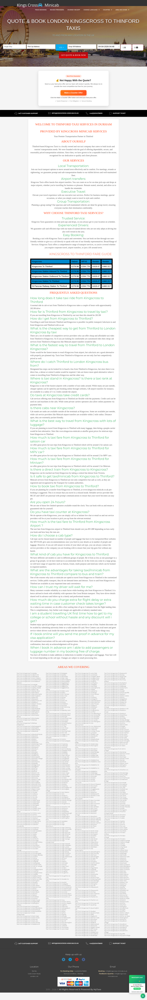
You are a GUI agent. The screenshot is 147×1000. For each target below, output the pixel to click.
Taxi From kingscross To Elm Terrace (57, 694)
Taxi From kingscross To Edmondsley (58, 681)
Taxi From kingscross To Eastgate (56, 673)
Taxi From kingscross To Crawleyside (28, 863)
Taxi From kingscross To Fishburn (56, 729)
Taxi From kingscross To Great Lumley (58, 768)
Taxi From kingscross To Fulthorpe (57, 745)
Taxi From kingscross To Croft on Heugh (29, 866)
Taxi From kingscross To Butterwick (28, 787)
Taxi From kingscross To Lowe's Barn (86, 728)
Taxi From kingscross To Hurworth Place (59, 895)
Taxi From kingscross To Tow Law (114, 826)
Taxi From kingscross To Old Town (86, 855)
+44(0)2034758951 (95, 113)
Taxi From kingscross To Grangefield (57, 758)
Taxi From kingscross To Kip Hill (56, 921)
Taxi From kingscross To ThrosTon (115, 815)
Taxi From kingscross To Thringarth (115, 810)
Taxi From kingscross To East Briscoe (28, 909)
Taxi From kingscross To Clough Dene (29, 821)
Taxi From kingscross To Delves (27, 889)
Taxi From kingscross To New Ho (85, 802)
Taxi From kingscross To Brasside (27, 763)
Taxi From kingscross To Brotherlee (28, 776)
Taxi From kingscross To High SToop (57, 852)
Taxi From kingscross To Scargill (114, 691)
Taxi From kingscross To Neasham (86, 792)
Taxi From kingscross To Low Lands (86, 720)
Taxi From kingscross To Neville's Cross (87, 795)
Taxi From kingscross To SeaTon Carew (116, 696)
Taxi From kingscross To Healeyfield (57, 811)
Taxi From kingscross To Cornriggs (28, 840)
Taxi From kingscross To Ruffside (114, 678)
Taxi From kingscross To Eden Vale (57, 678)
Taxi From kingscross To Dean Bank (28, 885)
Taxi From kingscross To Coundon (27, 852)
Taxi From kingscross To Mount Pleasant (88, 784)
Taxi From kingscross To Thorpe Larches (117, 805)
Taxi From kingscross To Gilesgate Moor (58, 750)
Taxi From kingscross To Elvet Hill (56, 700)
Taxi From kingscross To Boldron (27, 741)
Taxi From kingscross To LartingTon (86, 683)
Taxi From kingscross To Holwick (56, 864)
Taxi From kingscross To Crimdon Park (29, 864)
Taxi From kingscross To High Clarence (58, 827)
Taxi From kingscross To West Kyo (115, 871)
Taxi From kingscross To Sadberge (115, 686)
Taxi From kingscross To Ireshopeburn (58, 908)
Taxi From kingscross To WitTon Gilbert (116, 913)
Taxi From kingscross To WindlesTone (116, 908)
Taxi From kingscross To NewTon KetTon (88, 823)
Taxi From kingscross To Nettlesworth (87, 794)
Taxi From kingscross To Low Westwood (87, 726)
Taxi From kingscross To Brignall (27, 770)
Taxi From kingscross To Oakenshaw (86, 842)
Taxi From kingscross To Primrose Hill (87, 903)
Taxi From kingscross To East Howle (28, 917)
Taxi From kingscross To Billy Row (27, 713)
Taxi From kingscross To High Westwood (59, 856)
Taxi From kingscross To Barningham (28, 696)
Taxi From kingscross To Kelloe (55, 911)
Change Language (91, 10)
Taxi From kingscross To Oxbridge (86, 864)
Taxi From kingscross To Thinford (114, 802)
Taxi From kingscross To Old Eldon (86, 847)
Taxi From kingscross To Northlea (85, 835)
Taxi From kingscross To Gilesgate (56, 752)
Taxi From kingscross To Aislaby (27, 673)
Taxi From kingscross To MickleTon (86, 753)
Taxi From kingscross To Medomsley (86, 744)
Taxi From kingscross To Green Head (57, 773)
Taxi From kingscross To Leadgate (86, 684)
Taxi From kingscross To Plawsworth (86, 890)
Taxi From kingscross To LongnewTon (87, 710)
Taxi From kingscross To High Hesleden (58, 845)
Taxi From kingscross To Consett (27, 832)
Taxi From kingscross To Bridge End (28, 765)
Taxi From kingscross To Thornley (114, 803)
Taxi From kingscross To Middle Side (86, 755)
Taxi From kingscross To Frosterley (57, 744)
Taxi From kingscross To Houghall (56, 871)
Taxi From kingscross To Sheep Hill (115, 702)
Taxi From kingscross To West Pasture (116, 874)
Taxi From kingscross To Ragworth (86, 916)
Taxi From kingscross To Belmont (27, 707)
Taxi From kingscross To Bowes (27, 750)
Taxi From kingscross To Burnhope (28, 781)
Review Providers (57, 10)
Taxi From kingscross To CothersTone (28, 847)
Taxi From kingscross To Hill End (56, 858)
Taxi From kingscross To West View (115, 881)
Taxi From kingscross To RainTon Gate (87, 917)
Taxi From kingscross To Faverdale (57, 721)
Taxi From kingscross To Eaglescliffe (28, 901)
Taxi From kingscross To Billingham (28, 712)
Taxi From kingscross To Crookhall (27, 871)
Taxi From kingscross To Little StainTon (87, 702)
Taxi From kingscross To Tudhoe (114, 844)
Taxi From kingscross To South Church (116, 729)
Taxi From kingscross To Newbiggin (86, 810)
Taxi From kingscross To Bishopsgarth (29, 726)
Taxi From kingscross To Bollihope (27, 742)
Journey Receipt (73, 10)
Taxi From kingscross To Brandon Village (30, 758)
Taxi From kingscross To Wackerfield (115, 852)
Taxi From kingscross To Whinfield (115, 893)
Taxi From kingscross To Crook (26, 868)
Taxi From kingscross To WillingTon (115, 906)
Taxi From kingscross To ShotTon (114, 723)
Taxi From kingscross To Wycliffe (114, 934)
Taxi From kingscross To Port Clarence (87, 893)
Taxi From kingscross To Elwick (56, 702)
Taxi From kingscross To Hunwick (56, 892)
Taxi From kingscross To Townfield (115, 831)
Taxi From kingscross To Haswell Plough (58, 800)
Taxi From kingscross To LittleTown (86, 707)
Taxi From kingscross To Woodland (115, 927)
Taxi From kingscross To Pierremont (86, 882)
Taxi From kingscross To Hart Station (57, 792)
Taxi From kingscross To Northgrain (86, 834)
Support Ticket (119, 113)
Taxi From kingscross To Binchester (28, 718)
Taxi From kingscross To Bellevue (27, 705)
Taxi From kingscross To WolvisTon (115, 919)
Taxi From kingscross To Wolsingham (116, 917)
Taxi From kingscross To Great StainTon (58, 770)
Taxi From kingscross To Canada (27, 792)
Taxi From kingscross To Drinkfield (28, 897)
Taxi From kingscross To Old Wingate (87, 856)
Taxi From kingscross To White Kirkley (116, 897)
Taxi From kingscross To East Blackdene (29, 908)
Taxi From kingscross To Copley (27, 834)
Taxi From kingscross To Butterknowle (29, 786)
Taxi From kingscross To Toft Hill (114, 823)
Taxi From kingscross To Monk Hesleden (88, 774)
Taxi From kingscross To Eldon (55, 692)
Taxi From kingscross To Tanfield (114, 790)
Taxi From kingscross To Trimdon (114, 839)
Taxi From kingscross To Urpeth (114, 848)
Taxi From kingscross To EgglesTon (57, 686)
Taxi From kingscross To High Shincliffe (58, 850)
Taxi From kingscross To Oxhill (84, 866)
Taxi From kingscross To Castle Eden (28, 802)
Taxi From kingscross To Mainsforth (86, 736)
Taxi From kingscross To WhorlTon (115, 905)
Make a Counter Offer (73, 93)
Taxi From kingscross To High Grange (58, 839)
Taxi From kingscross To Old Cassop (86, 844)
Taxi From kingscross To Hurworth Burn (58, 893)
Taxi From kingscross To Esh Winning (58, 707)
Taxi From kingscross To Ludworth (86, 729)
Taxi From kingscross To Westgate (115, 885)
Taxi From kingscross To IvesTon (56, 909)
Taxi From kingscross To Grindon (56, 778)
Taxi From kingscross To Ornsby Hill (86, 858)
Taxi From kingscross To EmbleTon (57, 704)
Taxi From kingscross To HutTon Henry (58, 901)
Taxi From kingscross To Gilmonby (57, 753)
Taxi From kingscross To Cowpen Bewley (30, 855)
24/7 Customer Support (28, 113)
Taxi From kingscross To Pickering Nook (88, 879)
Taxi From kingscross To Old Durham (87, 845)
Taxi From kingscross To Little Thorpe (87, 704)
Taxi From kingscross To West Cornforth (117, 869)
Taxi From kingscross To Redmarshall (87, 924)
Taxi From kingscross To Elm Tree (56, 696)
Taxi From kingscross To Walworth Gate (117, 856)
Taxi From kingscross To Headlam (56, 810)
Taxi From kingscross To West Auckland (117, 864)
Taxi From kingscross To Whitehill (115, 900)
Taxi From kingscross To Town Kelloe (116, 829)
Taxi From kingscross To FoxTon (56, 739)
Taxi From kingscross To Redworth (86, 926)
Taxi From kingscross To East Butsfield (29, 911)
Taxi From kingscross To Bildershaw (28, 710)
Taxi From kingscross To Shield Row (115, 715)
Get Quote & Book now (73, 55)
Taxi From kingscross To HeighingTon (58, 816)
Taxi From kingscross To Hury (55, 900)
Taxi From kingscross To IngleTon (56, 905)
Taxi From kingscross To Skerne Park (116, 725)
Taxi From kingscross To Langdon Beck (87, 676)
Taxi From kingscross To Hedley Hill (57, 815)
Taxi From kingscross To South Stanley (116, 739)
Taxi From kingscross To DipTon (27, 895)
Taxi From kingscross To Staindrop (115, 752)
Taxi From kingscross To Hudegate (57, 884)
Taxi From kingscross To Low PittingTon (87, 721)
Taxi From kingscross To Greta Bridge (58, 776)
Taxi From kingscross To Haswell (56, 802)
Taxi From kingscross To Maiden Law (86, 734)
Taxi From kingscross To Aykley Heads (29, 688)
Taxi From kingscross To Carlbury (27, 794)
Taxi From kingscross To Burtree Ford (29, 784)
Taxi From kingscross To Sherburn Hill (116, 708)
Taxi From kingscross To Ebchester (57, 676)
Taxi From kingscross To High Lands (57, 847)
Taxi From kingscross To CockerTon (28, 827)
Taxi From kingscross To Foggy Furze (57, 734)
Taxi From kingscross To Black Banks (28, 729)
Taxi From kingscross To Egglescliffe (57, 684)
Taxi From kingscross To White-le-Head (116, 898)
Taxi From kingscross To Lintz (84, 696)
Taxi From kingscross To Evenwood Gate (59, 718)
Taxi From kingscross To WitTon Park (116, 914)
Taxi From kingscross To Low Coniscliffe (87, 715)
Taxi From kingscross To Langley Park (87, 680)
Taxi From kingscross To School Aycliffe (116, 692)
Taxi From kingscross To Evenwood (57, 720)
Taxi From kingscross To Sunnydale (115, 786)
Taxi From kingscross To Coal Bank (28, 823)
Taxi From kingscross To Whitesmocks (116, 901)
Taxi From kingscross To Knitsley (56, 924)
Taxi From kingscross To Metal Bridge (87, 752)
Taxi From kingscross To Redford (85, 922)
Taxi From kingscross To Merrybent (86, 749)
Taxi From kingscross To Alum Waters (29, 678)
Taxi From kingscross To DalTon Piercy (29, 877)
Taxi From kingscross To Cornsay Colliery (29, 842)
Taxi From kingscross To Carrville (27, 797)
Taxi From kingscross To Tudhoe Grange (117, 840)
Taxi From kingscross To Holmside (57, 863)
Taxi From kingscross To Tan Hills (114, 787)
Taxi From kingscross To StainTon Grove (117, 753)
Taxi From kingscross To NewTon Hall (87, 821)
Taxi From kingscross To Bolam (27, 739)
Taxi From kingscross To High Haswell (58, 844)
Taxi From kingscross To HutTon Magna (58, 903)
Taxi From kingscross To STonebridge (116, 773)
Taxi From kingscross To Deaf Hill (27, 884)
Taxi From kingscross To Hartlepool (57, 797)
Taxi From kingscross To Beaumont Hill (29, 700)
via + (61, 47)
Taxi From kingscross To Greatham (57, 771)
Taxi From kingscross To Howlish (56, 882)
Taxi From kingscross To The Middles (116, 798)
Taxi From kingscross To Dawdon (27, 882)
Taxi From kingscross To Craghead (28, 860)
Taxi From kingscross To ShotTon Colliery (117, 721)
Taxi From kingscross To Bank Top (27, 689)
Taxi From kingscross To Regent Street (87, 927)
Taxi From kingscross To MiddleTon (86, 771)
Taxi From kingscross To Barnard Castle (29, 694)
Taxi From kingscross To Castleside (28, 803)
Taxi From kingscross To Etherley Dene (58, 713)
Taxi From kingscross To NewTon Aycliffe (88, 818)
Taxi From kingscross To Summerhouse (117, 778)
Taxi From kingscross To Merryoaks (86, 750)
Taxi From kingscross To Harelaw (56, 784)
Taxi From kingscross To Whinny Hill (115, 895)
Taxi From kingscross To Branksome (28, 762)
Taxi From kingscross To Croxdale (27, 874)
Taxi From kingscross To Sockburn (115, 728)
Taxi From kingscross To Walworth (115, 858)
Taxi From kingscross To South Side (115, 737)
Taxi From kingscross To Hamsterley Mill (58, 779)
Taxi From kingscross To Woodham (115, 924)
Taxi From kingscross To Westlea (114, 887)
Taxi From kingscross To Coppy (26, 835)
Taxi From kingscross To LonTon (85, 712)
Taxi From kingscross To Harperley (57, 786)
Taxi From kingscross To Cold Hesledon (29, 831)
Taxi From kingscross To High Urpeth (58, 855)
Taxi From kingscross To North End (86, 832)
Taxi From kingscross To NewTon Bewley (88, 819)
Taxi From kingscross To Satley (114, 689)
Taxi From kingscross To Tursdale (114, 845)
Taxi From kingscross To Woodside (115, 929)
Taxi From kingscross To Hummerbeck (58, 885)
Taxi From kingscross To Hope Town (57, 866)
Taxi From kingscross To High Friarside (58, 837)
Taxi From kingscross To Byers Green (28, 789)
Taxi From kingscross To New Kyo (85, 805)
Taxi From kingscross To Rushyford (115, 683)
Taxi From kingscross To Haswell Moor (58, 798)
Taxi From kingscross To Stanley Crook (116, 758)
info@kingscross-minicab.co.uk (65, 113)
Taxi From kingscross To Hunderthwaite (58, 889)
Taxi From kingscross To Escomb (56, 705)
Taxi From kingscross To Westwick (115, 889)
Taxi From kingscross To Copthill (27, 837)
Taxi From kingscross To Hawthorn (57, 808)
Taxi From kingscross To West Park (115, 872)
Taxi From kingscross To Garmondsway (58, 749)
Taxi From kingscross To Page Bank (86, 868)
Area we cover (122, 10)
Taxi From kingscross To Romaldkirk (86, 934)
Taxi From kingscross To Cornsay (27, 844)
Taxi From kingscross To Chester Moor (29, 808)
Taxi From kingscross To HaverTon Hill (58, 807)
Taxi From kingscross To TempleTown (116, 794)
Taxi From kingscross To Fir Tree (56, 726)
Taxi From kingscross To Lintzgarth (86, 699)
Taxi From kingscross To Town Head (115, 827)
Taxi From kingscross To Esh (55, 708)
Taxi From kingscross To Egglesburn (57, 683)
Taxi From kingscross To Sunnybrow (115, 784)
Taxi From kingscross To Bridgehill (28, 766)
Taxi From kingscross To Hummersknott (58, 887)
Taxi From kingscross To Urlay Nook (115, 847)
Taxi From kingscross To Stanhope (115, 757)
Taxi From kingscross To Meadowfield (87, 739)
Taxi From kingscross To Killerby (56, 914)
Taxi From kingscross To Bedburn (27, 702)
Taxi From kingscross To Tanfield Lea (116, 789)
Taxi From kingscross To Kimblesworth (58, 917)
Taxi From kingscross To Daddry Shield (29, 876)
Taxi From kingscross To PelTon (85, 872)
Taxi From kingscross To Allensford (28, 676)
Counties (107, 10)
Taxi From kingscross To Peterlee (85, 876)
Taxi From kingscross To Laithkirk (56, 926)
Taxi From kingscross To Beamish (27, 697)
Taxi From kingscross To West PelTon (116, 876)
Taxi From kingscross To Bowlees (27, 752)
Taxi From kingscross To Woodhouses (116, 926)
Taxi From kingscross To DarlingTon (28, 881)
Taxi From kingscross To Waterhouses (116, 861)
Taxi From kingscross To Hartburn (56, 795)
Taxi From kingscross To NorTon (85, 837)
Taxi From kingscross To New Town (86, 808)
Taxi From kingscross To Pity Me (85, 885)
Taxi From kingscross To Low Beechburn (88, 713)
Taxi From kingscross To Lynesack (86, 733)
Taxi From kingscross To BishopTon (28, 728)
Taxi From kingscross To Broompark (28, 774)
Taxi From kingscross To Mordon (85, 778)
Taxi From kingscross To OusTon (85, 860)
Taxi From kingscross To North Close (86, 831)
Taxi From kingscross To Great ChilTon (58, 766)
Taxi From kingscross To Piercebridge (87, 881)
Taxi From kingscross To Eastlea (56, 675)
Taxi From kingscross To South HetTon (116, 733)
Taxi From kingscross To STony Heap (115, 774)
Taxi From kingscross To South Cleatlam (117, 731)
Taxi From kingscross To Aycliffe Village (29, 686)
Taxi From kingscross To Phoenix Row (87, 877)
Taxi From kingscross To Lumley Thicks (87, 731)
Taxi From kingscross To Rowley (114, 675)
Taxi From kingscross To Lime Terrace (87, 694)
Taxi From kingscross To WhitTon (114, 903)
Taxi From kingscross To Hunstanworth (58, 890)
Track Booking (41, 10)
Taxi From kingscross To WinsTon (114, 911)
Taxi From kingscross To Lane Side (86, 673)
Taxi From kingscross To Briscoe (27, 771)
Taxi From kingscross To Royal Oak (115, 676)
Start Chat (137, 988)
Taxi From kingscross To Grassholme (57, 760)
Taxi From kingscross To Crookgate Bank (30, 869)
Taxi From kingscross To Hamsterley (57, 781)
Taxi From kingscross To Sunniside (115, 782)
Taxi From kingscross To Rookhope (86, 935)
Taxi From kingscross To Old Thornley (87, 853)
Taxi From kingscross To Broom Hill (28, 773)
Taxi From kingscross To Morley (85, 779)
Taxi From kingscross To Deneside (27, 890)
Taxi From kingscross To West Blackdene (117, 866)
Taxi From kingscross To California (27, 790)
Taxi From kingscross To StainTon (114, 755)
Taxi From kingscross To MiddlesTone (87, 760)
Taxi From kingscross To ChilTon (27, 815)
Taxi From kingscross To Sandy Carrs (115, 688)
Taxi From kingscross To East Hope (28, 916)
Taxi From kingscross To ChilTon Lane (29, 813)
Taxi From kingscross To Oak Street (86, 839)
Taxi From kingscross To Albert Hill (28, 675)
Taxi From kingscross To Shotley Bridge (116, 720)
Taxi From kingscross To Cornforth (27, 839)
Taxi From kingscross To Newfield (85, 811)
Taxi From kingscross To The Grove (115, 797)
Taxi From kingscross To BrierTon (27, 768)
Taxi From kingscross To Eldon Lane (57, 691)
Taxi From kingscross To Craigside (27, 861)
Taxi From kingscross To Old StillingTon (87, 852)
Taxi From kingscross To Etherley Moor (58, 715)
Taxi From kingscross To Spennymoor (116, 742)
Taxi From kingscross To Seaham (114, 694)
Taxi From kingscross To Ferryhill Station (59, 723)
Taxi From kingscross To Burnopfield (28, 782)
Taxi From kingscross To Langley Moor (87, 678)
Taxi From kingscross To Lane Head (57, 929)
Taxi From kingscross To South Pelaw (116, 736)
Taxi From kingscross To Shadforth (115, 700)
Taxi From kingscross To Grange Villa (57, 757)
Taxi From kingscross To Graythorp (57, 763)
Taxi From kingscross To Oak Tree (85, 840)
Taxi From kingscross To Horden (56, 868)
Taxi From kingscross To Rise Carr (85, 930)
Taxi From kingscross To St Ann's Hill (115, 744)
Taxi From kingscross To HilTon (56, 860)
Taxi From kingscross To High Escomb (58, 832)
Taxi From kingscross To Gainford (56, 747)
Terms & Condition (70, 974)
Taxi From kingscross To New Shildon (87, 807)
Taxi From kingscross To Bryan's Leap (28, 779)
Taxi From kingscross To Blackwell (27, 737)
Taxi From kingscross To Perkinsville (86, 874)
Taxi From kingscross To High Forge (57, 835)
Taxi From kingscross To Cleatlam (27, 818)
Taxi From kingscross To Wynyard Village (117, 935)
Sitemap (80, 974)
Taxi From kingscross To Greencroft (57, 774)
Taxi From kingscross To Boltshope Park (29, 744)
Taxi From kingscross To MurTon (85, 790)
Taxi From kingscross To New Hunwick (87, 803)
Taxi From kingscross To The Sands (115, 800)
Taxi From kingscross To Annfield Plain (29, 680)
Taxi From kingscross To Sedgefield (115, 699)
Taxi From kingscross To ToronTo (114, 824)
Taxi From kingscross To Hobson (56, 861)
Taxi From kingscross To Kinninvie (56, 919)
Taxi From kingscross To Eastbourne (28, 924)
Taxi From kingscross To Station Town (116, 763)
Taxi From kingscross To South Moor (115, 734)
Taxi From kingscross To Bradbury (27, 753)
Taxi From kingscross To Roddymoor (86, 932)
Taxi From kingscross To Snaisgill (114, 726)
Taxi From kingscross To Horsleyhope (58, 869)
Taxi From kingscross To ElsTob (56, 697)
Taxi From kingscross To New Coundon (87, 800)
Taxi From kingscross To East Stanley (28, 922)
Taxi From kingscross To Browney (27, 778)
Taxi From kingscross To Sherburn (115, 713)
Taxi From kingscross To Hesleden (57, 821)
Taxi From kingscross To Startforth (115, 762)
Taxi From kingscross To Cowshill (27, 856)
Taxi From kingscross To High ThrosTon (58, 853)
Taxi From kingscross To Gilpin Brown (58, 755)
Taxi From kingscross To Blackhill (27, 736)
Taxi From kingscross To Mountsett (86, 786)
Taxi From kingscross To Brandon (27, 760)
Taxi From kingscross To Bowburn (27, 749)
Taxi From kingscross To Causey (27, 807)
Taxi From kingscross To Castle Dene (28, 800)
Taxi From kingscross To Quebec (85, 911)
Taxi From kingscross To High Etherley (58, 834)
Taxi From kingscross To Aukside (27, 684)
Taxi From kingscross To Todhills (114, 821)
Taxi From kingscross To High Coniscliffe (58, 829)
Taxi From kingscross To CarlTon (27, 795)
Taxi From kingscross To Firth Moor (57, 728)
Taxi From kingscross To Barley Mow (28, 691)
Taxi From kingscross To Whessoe (115, 892)
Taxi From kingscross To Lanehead (86, 675)
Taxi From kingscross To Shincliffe (115, 718)
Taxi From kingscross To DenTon (27, 893)
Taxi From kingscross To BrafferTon (28, 755)
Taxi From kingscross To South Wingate (117, 741)
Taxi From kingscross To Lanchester (57, 927)
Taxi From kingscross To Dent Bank (28, 892)
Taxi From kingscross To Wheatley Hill (116, 890)
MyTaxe (97, 989)
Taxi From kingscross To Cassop (27, 798)
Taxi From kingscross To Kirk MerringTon (59, 922)
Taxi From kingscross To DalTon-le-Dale (29, 879)
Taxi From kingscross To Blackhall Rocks (29, 734)
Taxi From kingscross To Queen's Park (87, 913)
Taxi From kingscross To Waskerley (115, 860)
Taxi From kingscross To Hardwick (57, 782)
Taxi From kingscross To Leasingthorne (87, 688)
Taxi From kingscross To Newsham (86, 816)
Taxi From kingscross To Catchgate (28, 805)
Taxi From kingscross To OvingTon (86, 861)
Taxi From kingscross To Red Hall (85, 921)
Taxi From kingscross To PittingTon (86, 884)
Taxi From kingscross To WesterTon (115, 884)
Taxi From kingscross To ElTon (55, 699)
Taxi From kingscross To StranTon (115, 776)
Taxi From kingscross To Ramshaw (86, 919)
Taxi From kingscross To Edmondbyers (58, 680)
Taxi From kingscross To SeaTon (114, 697)
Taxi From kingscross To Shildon (114, 716)
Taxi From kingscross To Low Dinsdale (87, 716)
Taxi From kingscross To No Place (85, 826)
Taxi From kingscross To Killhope (56, 916)
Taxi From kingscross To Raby (84, 914)
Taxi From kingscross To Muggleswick (87, 789)
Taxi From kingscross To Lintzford (85, 697)
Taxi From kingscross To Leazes (85, 689)
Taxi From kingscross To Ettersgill (56, 716)
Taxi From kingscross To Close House (28, 819)
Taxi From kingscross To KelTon (56, 913)
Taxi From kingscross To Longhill (85, 708)
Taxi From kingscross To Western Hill (116, 882)
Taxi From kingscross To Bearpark (27, 699)
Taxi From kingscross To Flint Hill (56, 733)
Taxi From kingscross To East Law (27, 921)
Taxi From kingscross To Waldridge (115, 853)
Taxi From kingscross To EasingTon (28, 906)
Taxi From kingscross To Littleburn (86, 705)
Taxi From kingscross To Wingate (114, 909)
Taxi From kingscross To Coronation (28, 845)
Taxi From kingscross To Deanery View (29, 887)
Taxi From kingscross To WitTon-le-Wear (117, 916)
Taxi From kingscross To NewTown (86, 824)
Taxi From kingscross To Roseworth (115, 673)
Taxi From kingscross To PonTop (85, 892)
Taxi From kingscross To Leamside (86, 686)
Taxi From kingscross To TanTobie (115, 792)
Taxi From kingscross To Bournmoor (28, 745)
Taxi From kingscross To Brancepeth (28, 757)
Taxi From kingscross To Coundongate (29, 853)
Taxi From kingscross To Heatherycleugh (59, 813)
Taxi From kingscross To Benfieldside (28, 708)
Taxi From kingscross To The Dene (115, 795)
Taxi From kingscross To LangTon (85, 681)
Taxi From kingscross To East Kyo (27, 919)
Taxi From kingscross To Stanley (114, 760)
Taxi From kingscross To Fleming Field (58, 731)
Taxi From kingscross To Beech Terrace (29, 704)
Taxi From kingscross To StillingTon (115, 765)
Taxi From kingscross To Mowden (85, 787)
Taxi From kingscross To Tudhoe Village (116, 842)
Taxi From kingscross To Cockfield (27, 829)
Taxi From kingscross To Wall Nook (115, 855)
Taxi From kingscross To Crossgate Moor (29, 872)
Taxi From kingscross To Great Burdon (58, 765)
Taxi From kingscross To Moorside (86, 776)
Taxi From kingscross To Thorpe (114, 808)
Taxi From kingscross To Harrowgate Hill (58, 787)
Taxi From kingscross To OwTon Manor (87, 863)
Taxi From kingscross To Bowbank (27, 747)
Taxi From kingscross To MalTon (85, 737)
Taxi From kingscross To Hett (55, 823)
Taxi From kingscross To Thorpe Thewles (117, 807)
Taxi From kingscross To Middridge (86, 773)
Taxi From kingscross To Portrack (85, 895)
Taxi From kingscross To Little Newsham (88, 700)
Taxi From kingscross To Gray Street (57, 762)
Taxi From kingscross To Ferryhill (56, 725)
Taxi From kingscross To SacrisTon (115, 684)
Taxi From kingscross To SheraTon (115, 704)
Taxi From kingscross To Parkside (85, 869)
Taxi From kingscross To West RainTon (116, 877)
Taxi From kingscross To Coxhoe (27, 858)
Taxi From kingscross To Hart (55, 794)
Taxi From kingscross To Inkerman (57, 906)
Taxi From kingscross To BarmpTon (28, 692)
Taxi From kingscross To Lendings (86, 692)
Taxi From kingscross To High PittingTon (59, 848)
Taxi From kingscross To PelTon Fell (86, 871)
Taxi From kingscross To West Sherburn (117, 879)
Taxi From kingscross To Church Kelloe (29, 816)
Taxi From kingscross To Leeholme (86, 691)
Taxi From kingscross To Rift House (86, 929)
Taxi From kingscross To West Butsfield (116, 868)
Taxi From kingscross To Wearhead (115, 863)
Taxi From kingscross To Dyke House (28, 900)
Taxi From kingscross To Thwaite (114, 816)
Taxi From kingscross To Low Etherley (87, 718)
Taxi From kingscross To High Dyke (57, 831)
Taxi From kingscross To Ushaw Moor (116, 850)
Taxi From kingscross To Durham (27, 898)
